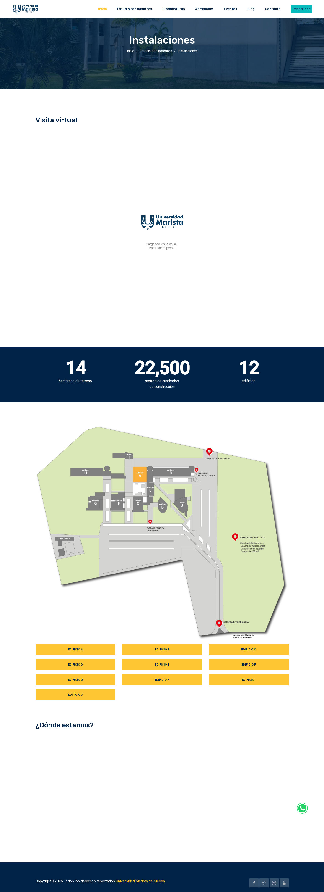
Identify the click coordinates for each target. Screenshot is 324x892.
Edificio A (75, 649)
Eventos (230, 9)
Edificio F (248, 664)
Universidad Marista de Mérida (140, 881)
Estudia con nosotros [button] (134, 9)
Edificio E (162, 664)
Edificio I (249, 679)
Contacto (272, 9)
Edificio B (162, 649)
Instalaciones (188, 51)
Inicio (102, 9)
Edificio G (75, 679)
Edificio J (75, 694)
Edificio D (75, 664)
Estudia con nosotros (156, 51)
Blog (251, 9)
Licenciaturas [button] (173, 9)
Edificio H (162, 679)
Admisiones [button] (204, 9)
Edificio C (248, 649)
